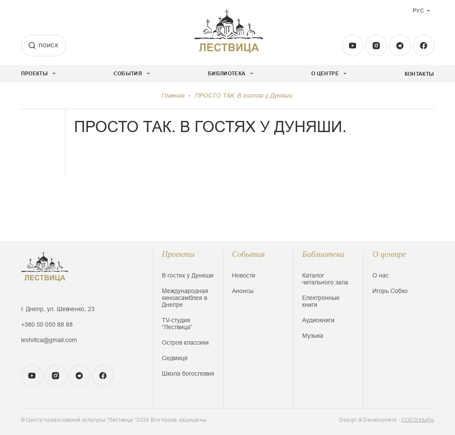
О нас (380, 275)
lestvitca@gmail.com (49, 339)
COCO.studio (418, 420)
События (248, 254)
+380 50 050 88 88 (47, 324)
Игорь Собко (390, 290)
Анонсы (243, 290)
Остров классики (185, 342)
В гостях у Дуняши (188, 275)
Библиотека (323, 254)
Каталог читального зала (325, 279)
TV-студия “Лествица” (177, 323)
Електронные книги (321, 301)
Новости (243, 275)
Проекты (178, 254)
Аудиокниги (318, 320)
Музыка (312, 335)
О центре (389, 254)
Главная (172, 95)
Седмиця (175, 358)
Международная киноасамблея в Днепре (185, 297)
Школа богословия (188, 373)
